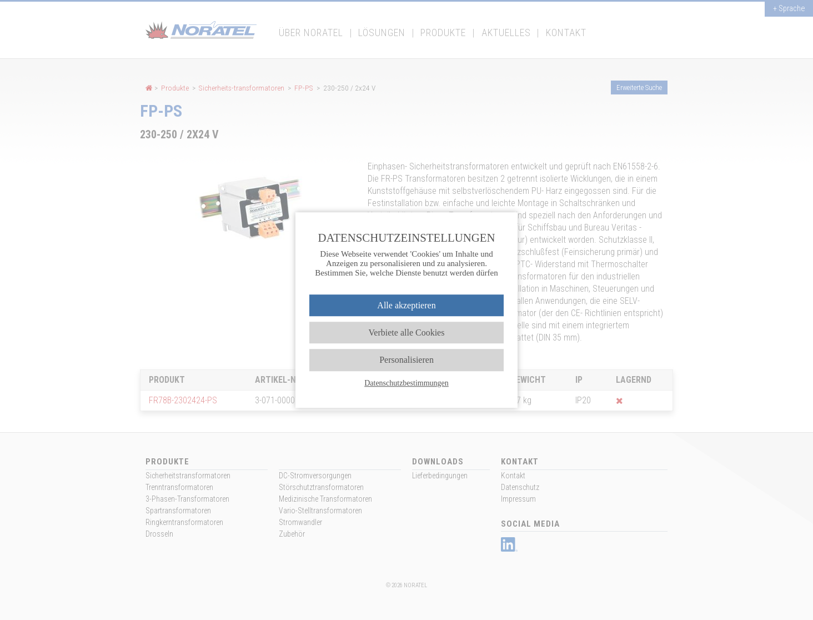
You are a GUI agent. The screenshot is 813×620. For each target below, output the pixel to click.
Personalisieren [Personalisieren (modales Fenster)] (406, 360)
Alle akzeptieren (406, 305)
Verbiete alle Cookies (407, 332)
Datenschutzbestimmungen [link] (406, 383)
